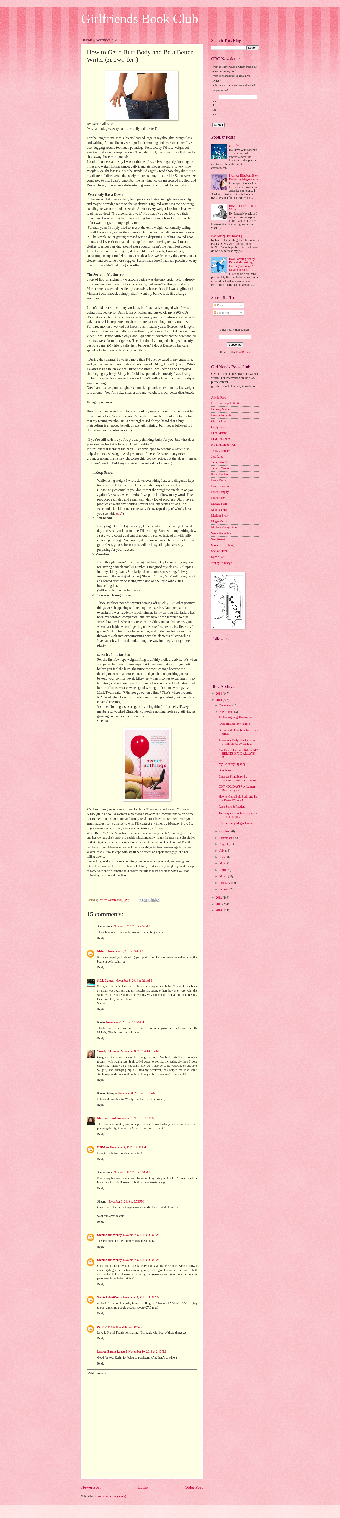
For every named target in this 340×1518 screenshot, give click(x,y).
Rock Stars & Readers (232, 806)
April (223, 870)
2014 (219, 693)
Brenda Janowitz (221, 415)
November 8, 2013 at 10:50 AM (125, 1022)
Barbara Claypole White (225, 403)
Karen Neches (219, 474)
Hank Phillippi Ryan (223, 444)
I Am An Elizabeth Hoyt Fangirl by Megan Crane (243, 177)
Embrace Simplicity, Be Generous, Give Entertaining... (238, 778)
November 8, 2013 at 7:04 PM (132, 1172)
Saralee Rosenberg (222, 545)
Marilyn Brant (106, 1118)
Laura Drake (218, 480)
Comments (222, 312)
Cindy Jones (218, 427)
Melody (102, 951)
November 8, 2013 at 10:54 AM (140, 1051)
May (222, 863)
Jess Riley (217, 456)
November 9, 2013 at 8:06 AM (141, 1235)
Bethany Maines (221, 409)
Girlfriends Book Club (139, 19)
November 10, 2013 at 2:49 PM (147, 1351)
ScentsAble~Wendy (109, 1235)
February (225, 882)
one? (119, 513)
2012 (219, 897)
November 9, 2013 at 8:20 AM (123, 1326)
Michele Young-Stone (224, 527)
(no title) (234, 145)
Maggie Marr (219, 503)
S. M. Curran (105, 980)
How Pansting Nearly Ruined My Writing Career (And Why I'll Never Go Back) (242, 264)
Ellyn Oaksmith (220, 438)
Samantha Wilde (221, 533)
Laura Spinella (220, 486)
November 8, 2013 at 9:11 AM (134, 980)
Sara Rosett (218, 539)
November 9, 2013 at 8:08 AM (141, 1260)
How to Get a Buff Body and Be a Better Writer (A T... (238, 798)
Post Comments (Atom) (112, 1496)
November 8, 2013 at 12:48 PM (136, 1118)
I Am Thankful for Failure (234, 723)
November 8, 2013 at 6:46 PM (128, 1147)
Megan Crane (219, 521)
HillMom (103, 1147)
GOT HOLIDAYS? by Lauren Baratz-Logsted (237, 788)
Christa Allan (219, 421)
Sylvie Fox (217, 557)
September (226, 838)
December (225, 705)
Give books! (226, 770)
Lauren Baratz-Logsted (112, 1351)
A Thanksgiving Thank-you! (236, 717)
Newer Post (91, 1487)
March (223, 876)
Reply (100, 938)
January (224, 889)
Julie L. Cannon (220, 468)
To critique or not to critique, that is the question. (238, 815)
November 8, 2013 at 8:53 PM (126, 1201)
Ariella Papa (218, 397)
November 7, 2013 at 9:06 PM (132, 926)
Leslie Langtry (220, 492)
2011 (219, 904)
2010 (219, 910)
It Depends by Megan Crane (235, 823)
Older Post (194, 1487)
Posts (219, 305)
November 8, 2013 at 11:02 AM (137, 1093)
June (222, 857)
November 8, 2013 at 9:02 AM (126, 951)
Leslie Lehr (218, 497)
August (224, 844)
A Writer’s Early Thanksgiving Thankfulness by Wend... (237, 742)
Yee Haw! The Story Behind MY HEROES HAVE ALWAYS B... (238, 754)
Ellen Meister (219, 433)
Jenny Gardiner (220, 450)
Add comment (97, 1373)
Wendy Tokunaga (108, 1051)
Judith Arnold (219, 462)
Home (142, 1487)
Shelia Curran (219, 551)
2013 (219, 700)
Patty (100, 1326)
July (222, 850)
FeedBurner (243, 352)
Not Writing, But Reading (226, 236)
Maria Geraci (219, 509)
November (226, 711)
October (224, 831)
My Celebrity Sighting (232, 764)
